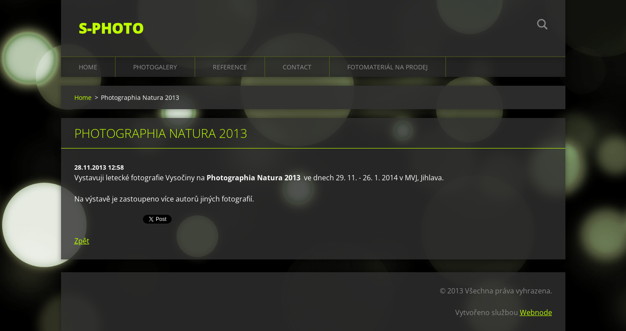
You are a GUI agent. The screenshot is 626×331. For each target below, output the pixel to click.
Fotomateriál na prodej (387, 67)
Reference (230, 67)
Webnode (536, 312)
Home (88, 67)
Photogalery (155, 67)
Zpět (81, 241)
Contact (297, 67)
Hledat (542, 26)
